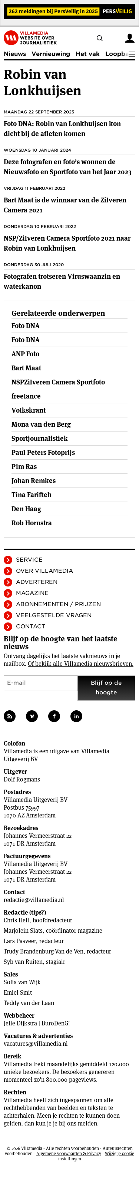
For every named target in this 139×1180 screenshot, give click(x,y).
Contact (30, 626)
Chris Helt (16, 920)
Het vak (88, 53)
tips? (37, 912)
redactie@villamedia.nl (34, 900)
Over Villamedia (44, 571)
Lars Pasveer (20, 941)
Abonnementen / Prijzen (58, 604)
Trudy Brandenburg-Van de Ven (43, 951)
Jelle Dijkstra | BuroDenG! (37, 1023)
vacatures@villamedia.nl (36, 1044)
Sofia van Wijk (22, 982)
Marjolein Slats (23, 931)
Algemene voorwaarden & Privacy (68, 1153)
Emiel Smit (18, 992)
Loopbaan (120, 53)
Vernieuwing (51, 53)
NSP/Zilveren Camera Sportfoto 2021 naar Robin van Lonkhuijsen (67, 243)
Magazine (32, 593)
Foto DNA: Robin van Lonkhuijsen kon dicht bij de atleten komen (62, 128)
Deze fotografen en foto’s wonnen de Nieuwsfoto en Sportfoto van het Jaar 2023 (68, 167)
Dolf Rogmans (22, 779)
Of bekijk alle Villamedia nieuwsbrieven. (80, 664)
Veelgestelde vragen (54, 615)
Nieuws (15, 53)
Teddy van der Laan (29, 1003)
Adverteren (36, 582)
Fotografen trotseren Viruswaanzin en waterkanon (62, 281)
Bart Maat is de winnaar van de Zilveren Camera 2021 (65, 205)
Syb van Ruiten (23, 962)
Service (29, 559)
